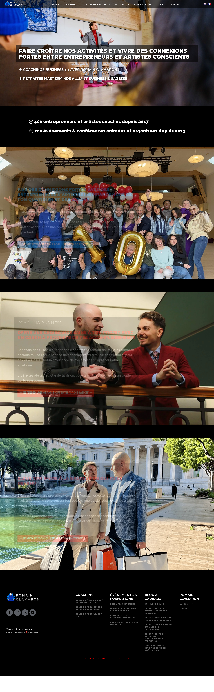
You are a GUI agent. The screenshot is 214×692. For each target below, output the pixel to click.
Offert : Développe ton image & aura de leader (158, 619)
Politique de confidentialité (118, 658)
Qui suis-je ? (122, 5)
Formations (72, 5)
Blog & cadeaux (142, 5)
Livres (161, 5)
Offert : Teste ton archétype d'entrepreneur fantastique (155, 637)
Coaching (54, 5)
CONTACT (184, 608)
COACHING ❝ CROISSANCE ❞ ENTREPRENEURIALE (89, 601)
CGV (103, 658)
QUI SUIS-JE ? (186, 604)
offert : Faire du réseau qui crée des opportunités (159, 627)
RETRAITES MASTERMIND (122, 604)
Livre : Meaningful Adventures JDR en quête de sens (155, 648)
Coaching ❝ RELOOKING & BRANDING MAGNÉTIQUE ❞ (89, 608)
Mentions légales (91, 658)
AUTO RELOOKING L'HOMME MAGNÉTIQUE (124, 623)
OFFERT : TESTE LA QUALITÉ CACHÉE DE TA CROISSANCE (157, 611)
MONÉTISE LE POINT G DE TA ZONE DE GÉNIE (123, 610)
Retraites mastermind (98, 5)
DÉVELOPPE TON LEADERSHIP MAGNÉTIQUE (123, 617)
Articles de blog (154, 604)
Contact (176, 5)
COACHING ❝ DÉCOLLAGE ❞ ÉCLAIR (89, 615)
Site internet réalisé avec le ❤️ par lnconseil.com (22, 632)
